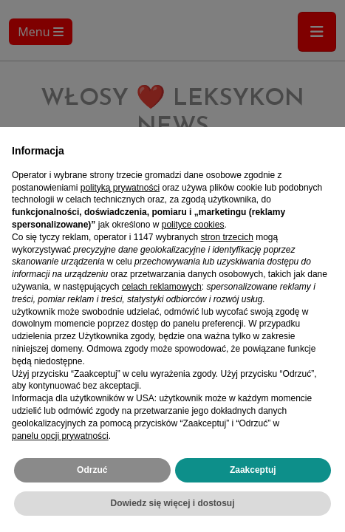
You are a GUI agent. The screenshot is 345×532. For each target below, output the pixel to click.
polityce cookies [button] (193, 224)
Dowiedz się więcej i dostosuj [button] (172, 503)
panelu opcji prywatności (60, 436)
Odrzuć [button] (92, 470)
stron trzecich (226, 237)
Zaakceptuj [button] (253, 470)
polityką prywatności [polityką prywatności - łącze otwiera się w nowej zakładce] (120, 188)
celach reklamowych (162, 287)
